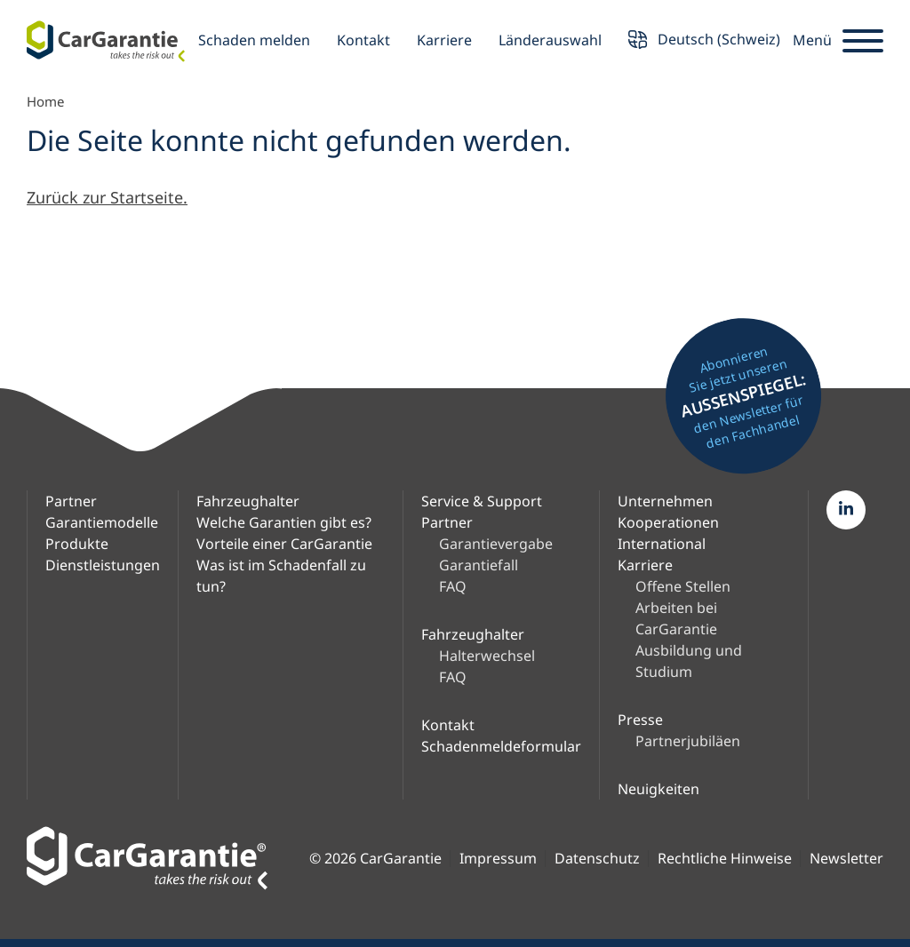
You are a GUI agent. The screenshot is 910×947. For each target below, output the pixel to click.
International (662, 543)
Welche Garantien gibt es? (283, 522)
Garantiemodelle (101, 522)
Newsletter (846, 858)
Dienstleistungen (102, 565)
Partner (71, 501)
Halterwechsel (487, 655)
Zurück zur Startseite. (107, 197)
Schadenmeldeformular (501, 746)
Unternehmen (665, 501)
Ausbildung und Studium (688, 661)
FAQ (453, 586)
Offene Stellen (682, 586)
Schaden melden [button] (254, 40)
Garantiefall (478, 565)
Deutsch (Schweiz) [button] (704, 41)
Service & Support (481, 501)
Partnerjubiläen (687, 741)
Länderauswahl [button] (550, 40)
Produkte (76, 543)
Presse (640, 719)
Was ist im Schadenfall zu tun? (281, 575)
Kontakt (363, 40)
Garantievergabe (496, 543)
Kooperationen (668, 522)
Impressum (498, 858)
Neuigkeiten (658, 789)
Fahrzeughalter (247, 501)
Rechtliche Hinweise (725, 858)
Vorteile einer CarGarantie (284, 543)
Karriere (444, 40)
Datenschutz (597, 858)
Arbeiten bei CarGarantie (676, 618)
